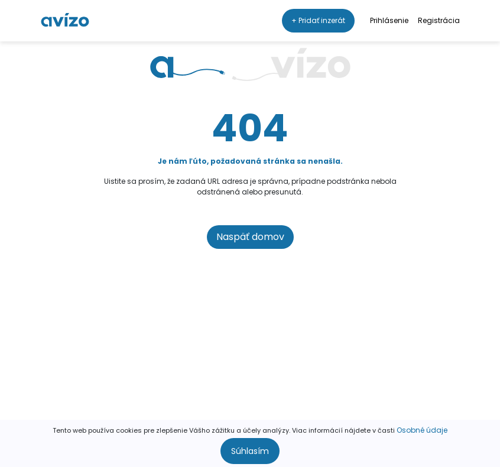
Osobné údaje (422, 430)
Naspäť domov (250, 237)
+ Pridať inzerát (318, 20)
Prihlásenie (389, 20)
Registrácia (439, 20)
